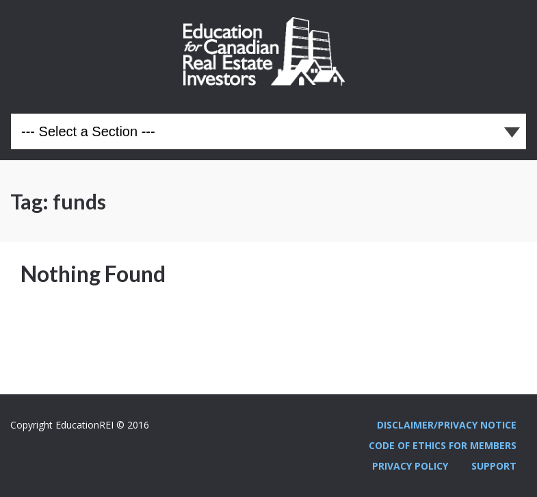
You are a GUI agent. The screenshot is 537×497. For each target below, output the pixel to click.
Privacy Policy (410, 465)
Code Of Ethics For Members (442, 445)
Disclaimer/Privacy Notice (446, 424)
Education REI (268, 51)
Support (493, 465)
